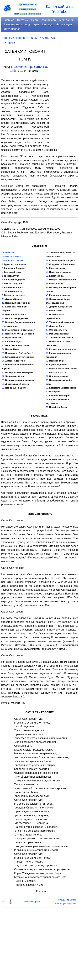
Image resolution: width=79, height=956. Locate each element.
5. (3, 279)
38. (47, 283)
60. (47, 395)
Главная (9, 20)
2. (3, 268)
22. (3, 353)
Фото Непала (12, 29)
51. (47, 349)
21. (3, 349)
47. (47, 330)
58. (47, 380)
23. (3, 357)
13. (3, 314)
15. (3, 322)
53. (47, 361)
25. (3, 364)
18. (3, 337)
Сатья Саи (49, 37)
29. (3, 384)
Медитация (66, 20)
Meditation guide (32, 901)
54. (47, 364)
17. (3, 334)
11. (3, 303)
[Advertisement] (64, 98)
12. (3, 307)
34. (47, 268)
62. (47, 407)
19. (3, 341)
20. (3, 345)
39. (47, 287)
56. (47, 372)
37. (47, 279)
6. (3, 283)
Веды (34, 20)
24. (3, 361)
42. (47, 307)
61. (47, 399)
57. (47, 376)
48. (47, 334)
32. (47, 260)
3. (3, 272)
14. (3, 318)
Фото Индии (64, 24)
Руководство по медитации (21, 24)
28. (3, 380)
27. (3, 376)
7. (3, 287)
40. (47, 295)
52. (47, 353)
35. (47, 272)
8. (3, 291)
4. (3, 276)
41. (47, 299)
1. (3, 264)
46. (47, 326)
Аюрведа (48, 24)
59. (47, 388)
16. (3, 330)
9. (3, 295)
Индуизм (22, 20)
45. (47, 322)
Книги (11, 42)
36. (47, 276)
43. (47, 310)
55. (47, 368)
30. (3, 388)
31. (47, 252)
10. (3, 299)
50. (47, 341)
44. (47, 314)
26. (3, 372)
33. (47, 264)
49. (47, 337)
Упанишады (48, 20)
